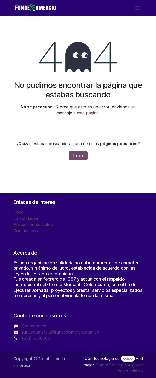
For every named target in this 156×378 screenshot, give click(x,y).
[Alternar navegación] (137, 7)
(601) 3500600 (36, 338)
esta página (88, 112)
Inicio (78, 155)
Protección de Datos (33, 224)
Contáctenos (25, 230)
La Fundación (26, 218)
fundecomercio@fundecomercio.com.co (60, 332)
